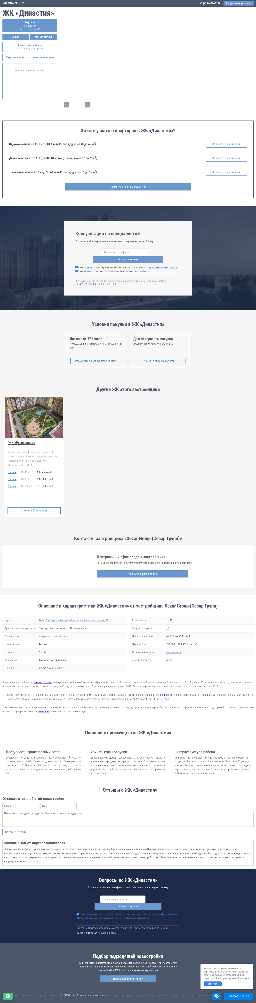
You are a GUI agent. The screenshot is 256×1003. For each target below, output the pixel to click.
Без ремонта (173, 648)
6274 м (26, 475)
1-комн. (12, 468)
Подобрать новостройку (128, 968)
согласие (88, 264)
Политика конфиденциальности (17, 998)
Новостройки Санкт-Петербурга (17, 993)
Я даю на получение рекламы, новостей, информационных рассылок (113, 267)
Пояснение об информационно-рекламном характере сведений (206, 996)
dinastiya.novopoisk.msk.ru (91, 984)
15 (167, 624)
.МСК (13, 3)
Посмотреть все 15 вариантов (128, 190)
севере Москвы (43, 678)
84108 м (26, 482)
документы (42, 707)
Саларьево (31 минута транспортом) (30, 448)
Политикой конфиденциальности (162, 264)
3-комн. (12, 482)
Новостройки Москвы (43, 993)
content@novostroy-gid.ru (132, 998)
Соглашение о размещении (164, 996)
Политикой (243, 978)
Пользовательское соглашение (136, 996)
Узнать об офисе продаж (126, 570)
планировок (166, 691)
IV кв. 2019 (20, 461)
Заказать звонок (155, 255)
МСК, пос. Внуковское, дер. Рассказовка (32, 452)
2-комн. (12, 475)
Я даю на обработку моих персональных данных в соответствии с (127, 264)
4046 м (26, 468)
